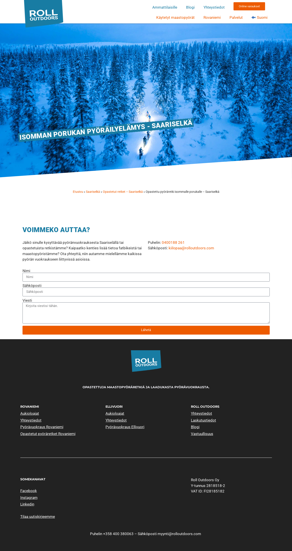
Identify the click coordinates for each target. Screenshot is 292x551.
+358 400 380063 (118, 534)
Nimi (26, 271)
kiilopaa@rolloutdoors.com (191, 248)
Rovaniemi (212, 17)
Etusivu (78, 192)
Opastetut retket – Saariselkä (123, 192)
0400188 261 (173, 242)
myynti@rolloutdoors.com (179, 534)
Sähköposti (32, 286)
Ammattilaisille (164, 7)
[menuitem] (259, 17)
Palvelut (236, 17)
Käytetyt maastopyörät (175, 17)
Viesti (27, 300)
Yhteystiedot (214, 7)
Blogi (190, 7)
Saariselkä (93, 192)
